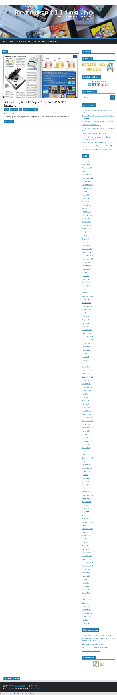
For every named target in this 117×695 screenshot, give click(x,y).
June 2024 (85, 235)
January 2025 (86, 212)
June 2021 (85, 357)
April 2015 (85, 589)
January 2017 (86, 525)
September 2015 (87, 573)
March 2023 (86, 286)
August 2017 (86, 502)
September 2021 (87, 347)
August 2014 (86, 616)
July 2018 (85, 475)
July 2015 (85, 579)
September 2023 (87, 266)
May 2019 (85, 441)
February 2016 (87, 556)
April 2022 (85, 323)
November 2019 (87, 421)
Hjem (5, 41)
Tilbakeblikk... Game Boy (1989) (92, 644)
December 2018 (87, 458)
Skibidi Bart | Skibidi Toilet (91, 651)
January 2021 (86, 374)
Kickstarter (13, 109)
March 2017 (86, 519)
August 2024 (86, 229)
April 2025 (85, 202)
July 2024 (85, 232)
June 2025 (85, 195)
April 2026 (85, 161)
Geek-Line (38, 113)
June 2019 (85, 438)
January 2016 (86, 559)
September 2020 (87, 387)
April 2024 (85, 242)
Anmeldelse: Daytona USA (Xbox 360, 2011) (96, 635)
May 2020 (85, 401)
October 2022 (86, 303)
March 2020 (86, 407)
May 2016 (85, 546)
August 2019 (86, 431)
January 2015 (86, 600)
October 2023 (86, 262)
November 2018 (87, 461)
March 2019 (86, 448)
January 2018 (86, 492)
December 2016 (87, 529)
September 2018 (87, 468)
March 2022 (86, 326)
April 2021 (85, 363)
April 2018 (85, 482)
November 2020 (87, 380)
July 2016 (85, 539)
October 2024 (86, 222)
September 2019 (87, 428)
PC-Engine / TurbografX (30, 109)
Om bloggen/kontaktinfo (20, 41)
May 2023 (85, 279)
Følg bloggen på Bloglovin (98, 82)
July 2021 (85, 353)
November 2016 (87, 532)
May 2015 (85, 586)
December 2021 (87, 336)
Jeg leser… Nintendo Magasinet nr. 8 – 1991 (97, 146)
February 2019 (87, 451)
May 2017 (85, 512)
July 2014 (85, 620)
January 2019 (86, 455)
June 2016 (85, 542)
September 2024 (87, 225)
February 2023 (87, 289)
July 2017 (85, 505)
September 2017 (87, 498)
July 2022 (85, 313)
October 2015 (86, 569)
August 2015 (86, 576)
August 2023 (86, 269)
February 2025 (87, 208)
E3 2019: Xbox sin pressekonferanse (94, 647)
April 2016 (85, 549)
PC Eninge (56, 113)
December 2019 (87, 417)
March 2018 (86, 485)
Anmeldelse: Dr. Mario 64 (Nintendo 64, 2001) (97, 121)
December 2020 (87, 377)
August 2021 (86, 350)
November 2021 (87, 340)
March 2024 (86, 245)
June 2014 (85, 623)
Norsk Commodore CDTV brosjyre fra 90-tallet (97, 142)
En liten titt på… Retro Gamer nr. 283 (94, 134)
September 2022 (87, 306)
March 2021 (86, 367)
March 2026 (86, 164)
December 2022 (87, 296)
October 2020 (86, 384)
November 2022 (87, 299)
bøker (6, 109)
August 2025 (86, 188)
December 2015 (87, 562)
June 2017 (85, 508)
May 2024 (85, 239)
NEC (20, 109)
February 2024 (87, 249)
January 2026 (86, 171)
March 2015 (86, 593)
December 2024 (87, 215)
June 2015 (85, 583)
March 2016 (86, 552)
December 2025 (87, 175)
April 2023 (85, 283)
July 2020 (85, 394)
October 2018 (86, 465)
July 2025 (85, 191)
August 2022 (86, 310)
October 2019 (86, 424)
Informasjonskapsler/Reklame (46, 41)
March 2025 (86, 205)
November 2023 (87, 259)
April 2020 (85, 404)
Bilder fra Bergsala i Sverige (91, 125)
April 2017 (85, 515)
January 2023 (86, 293)
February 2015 (87, 596)
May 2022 (85, 320)
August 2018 (86, 471)
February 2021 (87, 370)
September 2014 (87, 613)
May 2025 (85, 198)
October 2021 (86, 343)
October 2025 (86, 181)
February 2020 (87, 411)
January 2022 (86, 333)
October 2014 (86, 610)
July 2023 (85, 272)
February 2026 (87, 168)
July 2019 (85, 434)
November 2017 (87, 495)
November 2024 (87, 218)
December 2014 (87, 603)
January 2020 (86, 414)
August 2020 (86, 390)
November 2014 (87, 606)
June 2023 (85, 276)
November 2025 (87, 178)
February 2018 (87, 488)
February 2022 (87, 330)
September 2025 (87, 185)
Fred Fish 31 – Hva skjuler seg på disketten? (97, 149)
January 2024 (86, 252)
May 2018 (85, 478)
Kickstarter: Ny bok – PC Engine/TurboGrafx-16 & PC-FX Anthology (35, 103)
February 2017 (87, 522)
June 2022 (85, 316)
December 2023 (87, 256)
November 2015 (87, 566)
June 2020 (85, 397)
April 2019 (85, 444)
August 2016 (86, 535)
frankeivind (17, 113)
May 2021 (85, 360)
